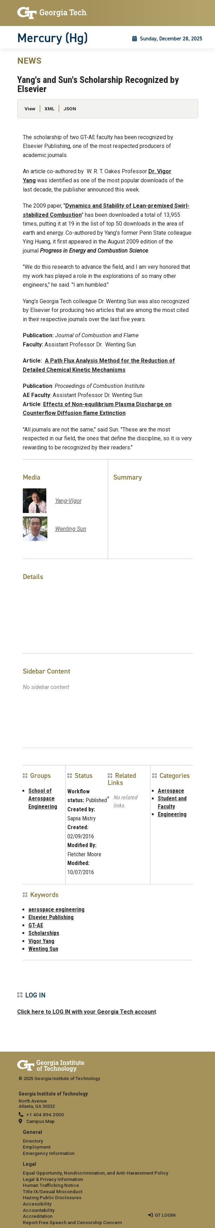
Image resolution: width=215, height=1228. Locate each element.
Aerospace (171, 790)
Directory (33, 1141)
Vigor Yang (41, 941)
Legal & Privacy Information (53, 1179)
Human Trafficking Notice (51, 1185)
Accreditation (38, 1216)
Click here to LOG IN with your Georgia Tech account (86, 1011)
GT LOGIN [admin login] (165, 1215)
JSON (69, 108)
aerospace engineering (56, 909)
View (30, 108)
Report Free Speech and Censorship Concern (72, 1222)
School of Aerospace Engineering (42, 798)
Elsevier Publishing (51, 917)
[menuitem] (107, 1143)
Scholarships (43, 933)
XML (49, 108)
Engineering (172, 814)
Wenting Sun (43, 949)
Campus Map (40, 1121)
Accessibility (37, 1204)
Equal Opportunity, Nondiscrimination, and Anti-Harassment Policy (95, 1173)
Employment (37, 1147)
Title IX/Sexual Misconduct (52, 1191)
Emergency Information (49, 1153)
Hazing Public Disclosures (52, 1197)
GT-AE (35, 925)
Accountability (39, 1210)
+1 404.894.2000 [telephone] (45, 1114)
